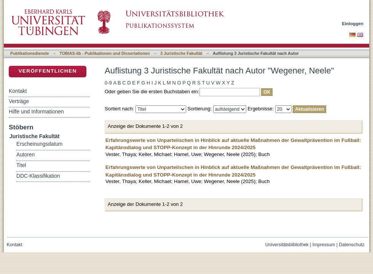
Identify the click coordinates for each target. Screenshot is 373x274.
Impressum (323, 244)
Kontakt (18, 91)
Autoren (25, 155)
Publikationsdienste (29, 53)
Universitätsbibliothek (287, 244)
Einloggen (353, 23)
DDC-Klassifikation (38, 176)
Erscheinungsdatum (39, 144)
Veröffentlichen (47, 71)
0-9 (108, 83)
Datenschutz (351, 244)
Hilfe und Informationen (36, 111)
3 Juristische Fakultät (181, 53)
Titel (21, 165)
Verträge (19, 101)
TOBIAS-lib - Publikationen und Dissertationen (104, 53)
